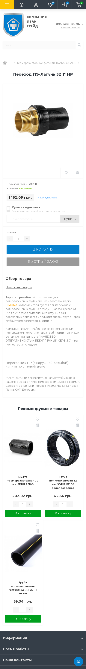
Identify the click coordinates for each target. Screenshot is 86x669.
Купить (70, 219)
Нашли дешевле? (48, 197)
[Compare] (77, 173)
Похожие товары (19, 287)
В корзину (43, 249)
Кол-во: (11, 232)
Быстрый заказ (43, 262)
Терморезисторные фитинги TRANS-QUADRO (48, 63)
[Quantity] (18, 238)
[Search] (79, 45)
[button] (36, 4)
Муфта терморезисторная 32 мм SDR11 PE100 (22, 480)
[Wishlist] (66, 173)
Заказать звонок (70, 27)
